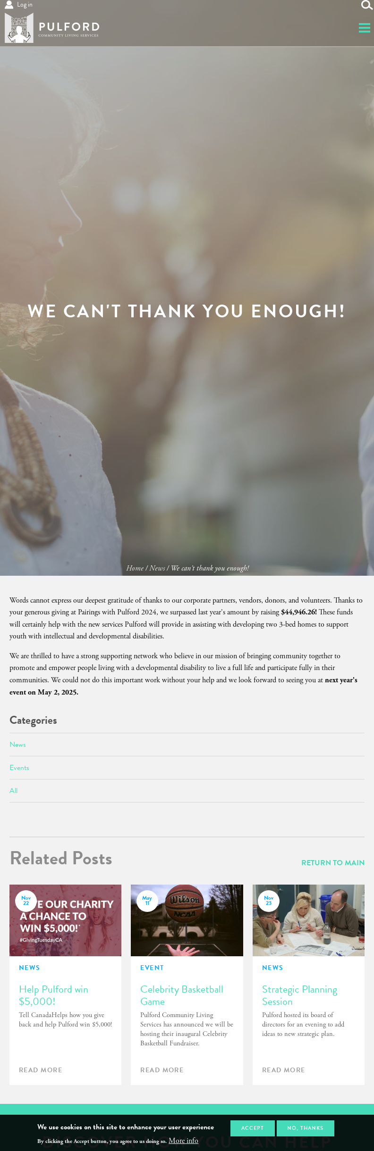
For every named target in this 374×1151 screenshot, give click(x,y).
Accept (252, 1128)
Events (19, 767)
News (157, 568)
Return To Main (333, 863)
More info (183, 1141)
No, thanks (305, 1128)
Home (135, 568)
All (13, 790)
